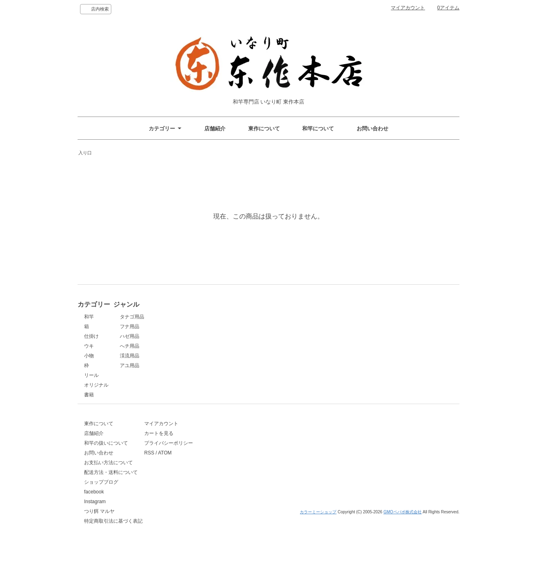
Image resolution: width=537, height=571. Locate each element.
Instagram (95, 515)
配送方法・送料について (111, 486)
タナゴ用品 (190, 317)
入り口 (85, 152)
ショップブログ (101, 496)
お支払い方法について (108, 476)
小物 (89, 356)
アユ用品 (187, 365)
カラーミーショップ (318, 564)
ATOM (198, 466)
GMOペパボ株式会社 (402, 564)
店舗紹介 (214, 128)
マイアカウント (408, 8)
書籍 (89, 395)
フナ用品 (187, 326)
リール (91, 375)
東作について (264, 128)
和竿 (89, 317)
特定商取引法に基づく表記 (113, 535)
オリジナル (96, 385)
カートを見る (192, 447)
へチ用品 (187, 346)
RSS (183, 466)
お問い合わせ (372, 128)
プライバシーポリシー (202, 457)
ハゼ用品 (187, 336)
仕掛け (91, 336)
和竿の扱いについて (106, 457)
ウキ (89, 346)
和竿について (318, 128)
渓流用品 (187, 356)
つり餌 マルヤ (99, 525)
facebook (94, 505)
